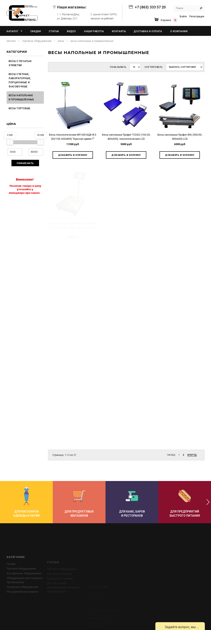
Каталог (11, 41)
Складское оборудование (22, 602)
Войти (183, 16)
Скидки (11, 579)
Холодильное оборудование (24, 589)
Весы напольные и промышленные (21, 97)
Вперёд (192, 455)
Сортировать (153, 67)
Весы (61, 41)
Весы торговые (19, 108)
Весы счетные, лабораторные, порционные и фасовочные (20, 80)
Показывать (118, 67)
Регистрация (196, 16)
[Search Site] (188, 8)
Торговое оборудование (37, 41)
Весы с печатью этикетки (20, 63)
